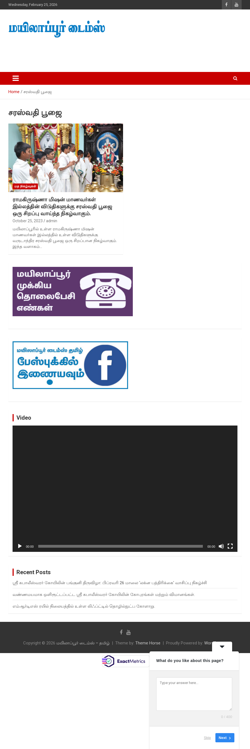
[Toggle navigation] (15, 78)
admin (51, 221)
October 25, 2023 (28, 221)
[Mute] (221, 546)
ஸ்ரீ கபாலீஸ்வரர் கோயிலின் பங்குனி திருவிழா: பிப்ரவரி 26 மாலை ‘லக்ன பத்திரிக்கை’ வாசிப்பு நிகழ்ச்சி (110, 582)
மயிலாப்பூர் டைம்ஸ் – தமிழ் (83, 643)
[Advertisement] (105, 53)
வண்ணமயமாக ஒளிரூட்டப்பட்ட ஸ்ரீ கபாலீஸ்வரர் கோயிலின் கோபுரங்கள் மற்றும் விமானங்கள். (104, 594)
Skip (207, 738)
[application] (125, 489)
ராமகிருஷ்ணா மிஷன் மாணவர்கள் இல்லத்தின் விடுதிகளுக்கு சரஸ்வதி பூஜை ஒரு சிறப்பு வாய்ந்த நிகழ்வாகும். (62, 206)
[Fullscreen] (230, 546)
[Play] (20, 546)
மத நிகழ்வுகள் (25, 186)
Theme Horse (147, 643)
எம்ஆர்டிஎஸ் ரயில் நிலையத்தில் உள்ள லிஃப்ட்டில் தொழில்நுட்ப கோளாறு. (84, 606)
